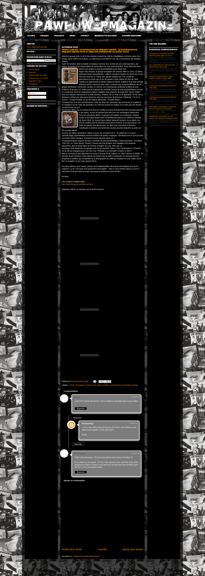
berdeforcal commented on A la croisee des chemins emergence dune (163, 117)
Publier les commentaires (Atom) (86, 556)
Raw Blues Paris (35, 81)
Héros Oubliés (103, 385)
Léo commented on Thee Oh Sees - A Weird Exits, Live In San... (163, 66)
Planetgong (33, 84)
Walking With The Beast (38, 75)
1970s (71, 385)
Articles (32, 93)
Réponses (77, 418)
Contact (85, 36)
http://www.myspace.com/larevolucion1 (77, 184)
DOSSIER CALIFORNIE (131, 36)
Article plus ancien (133, 549)
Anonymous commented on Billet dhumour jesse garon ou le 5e (161, 54)
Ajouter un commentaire (74, 480)
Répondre (81, 408)
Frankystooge (87, 423)
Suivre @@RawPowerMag (37, 47)
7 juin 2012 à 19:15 (135, 453)
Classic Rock (91, 385)
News (72, 36)
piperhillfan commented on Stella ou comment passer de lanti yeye (162, 108)
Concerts (59, 36)
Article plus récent (72, 549)
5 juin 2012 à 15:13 (135, 397)
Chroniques (80, 385)
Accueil (31, 36)
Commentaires (34, 97)
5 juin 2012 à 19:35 (133, 423)
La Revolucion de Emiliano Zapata (124, 385)
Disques (44, 36)
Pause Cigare (34, 69)
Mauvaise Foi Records (106, 36)
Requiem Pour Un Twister (38, 78)
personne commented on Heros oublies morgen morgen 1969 (161, 77)
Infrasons (32, 72)
